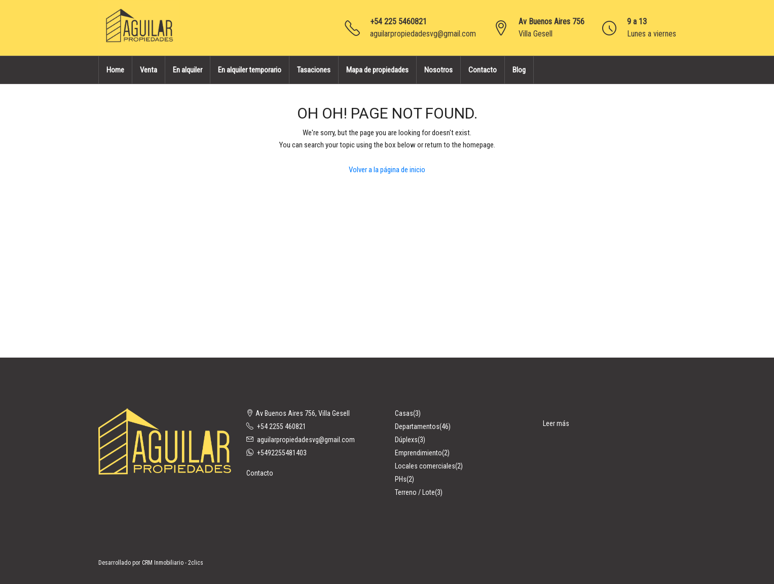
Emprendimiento (418, 453)
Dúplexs (406, 440)
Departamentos (417, 426)
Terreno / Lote (415, 492)
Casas (404, 413)
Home (115, 69)
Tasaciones (313, 69)
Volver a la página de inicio (387, 169)
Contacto (482, 69)
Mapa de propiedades (377, 69)
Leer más (556, 423)
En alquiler (187, 69)
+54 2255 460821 (281, 426)
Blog (519, 69)
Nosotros (438, 69)
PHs (401, 479)
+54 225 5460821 (398, 21)
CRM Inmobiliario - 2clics (172, 562)
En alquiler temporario (249, 69)
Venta (148, 69)
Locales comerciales (425, 466)
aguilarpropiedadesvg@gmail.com (423, 33)
